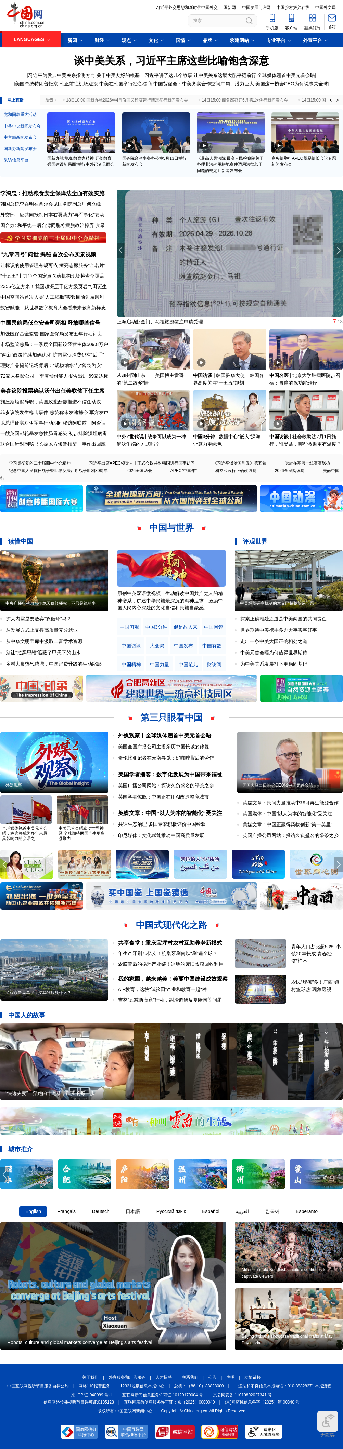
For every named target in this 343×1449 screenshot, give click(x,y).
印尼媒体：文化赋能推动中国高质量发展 (161, 835)
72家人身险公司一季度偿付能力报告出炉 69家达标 (54, 376)
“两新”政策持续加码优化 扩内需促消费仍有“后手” (52, 355)
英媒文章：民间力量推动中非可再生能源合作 (291, 802)
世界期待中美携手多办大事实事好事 (278, 630)
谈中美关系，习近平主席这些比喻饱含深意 (171, 60)
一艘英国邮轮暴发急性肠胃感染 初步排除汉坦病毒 (53, 433)
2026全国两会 (139, 470)
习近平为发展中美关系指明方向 (61, 75)
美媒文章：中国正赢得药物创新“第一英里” (287, 824)
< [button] (330, 100)
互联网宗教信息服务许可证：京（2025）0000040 (169, 1402)
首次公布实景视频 (74, 254)
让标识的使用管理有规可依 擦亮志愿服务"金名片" (53, 265)
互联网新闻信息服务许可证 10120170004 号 (162, 1395)
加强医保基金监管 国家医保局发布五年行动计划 (51, 333)
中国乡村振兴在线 (293, 7)
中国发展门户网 (256, 7)
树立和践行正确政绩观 (235, 470)
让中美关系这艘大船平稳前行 (225, 75)
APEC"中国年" (183, 470)
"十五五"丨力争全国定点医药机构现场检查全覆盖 (52, 276)
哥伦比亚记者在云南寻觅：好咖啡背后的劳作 (166, 758)
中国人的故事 (26, 1015)
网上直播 (15, 100)
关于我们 (90, 1377)
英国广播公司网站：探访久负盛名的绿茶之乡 (166, 785)
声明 (230, 1377)
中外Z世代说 (130, 436)
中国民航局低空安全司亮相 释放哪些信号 (50, 323)
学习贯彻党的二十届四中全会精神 (40, 463)
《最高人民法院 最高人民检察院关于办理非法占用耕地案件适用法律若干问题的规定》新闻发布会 (230, 164)
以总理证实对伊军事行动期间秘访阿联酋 (43, 423)
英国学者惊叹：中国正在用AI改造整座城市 (163, 797)
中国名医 (279, 375)
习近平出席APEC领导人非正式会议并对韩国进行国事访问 (142, 463)
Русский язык (171, 1211)
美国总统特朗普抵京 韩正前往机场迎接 (56, 83)
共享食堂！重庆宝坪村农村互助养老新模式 (170, 943)
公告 (212, 1377)
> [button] (337, 100)
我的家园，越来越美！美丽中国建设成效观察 (173, 979)
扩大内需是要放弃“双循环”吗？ (38, 618)
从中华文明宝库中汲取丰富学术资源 (44, 641)
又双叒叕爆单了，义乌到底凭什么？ (38, 992)
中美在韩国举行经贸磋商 (125, 83)
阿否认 (98, 423)
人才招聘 (163, 1377)
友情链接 (252, 1377)
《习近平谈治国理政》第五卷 (239, 463)
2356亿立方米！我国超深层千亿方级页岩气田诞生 (53, 286)
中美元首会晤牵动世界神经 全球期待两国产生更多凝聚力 (82, 833)
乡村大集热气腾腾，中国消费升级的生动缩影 (54, 664)
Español (210, 1211)
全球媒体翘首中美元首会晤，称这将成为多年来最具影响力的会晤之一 (24, 833)
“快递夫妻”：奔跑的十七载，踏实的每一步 (50, 1093)
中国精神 (131, 664)
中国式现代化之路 (171, 925)
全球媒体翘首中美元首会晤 (286, 75)
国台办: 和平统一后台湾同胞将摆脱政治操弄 (47, 225)
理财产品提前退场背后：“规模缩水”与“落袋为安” (51, 365)
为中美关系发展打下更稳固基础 (273, 664)
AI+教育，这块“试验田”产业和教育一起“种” (163, 989)
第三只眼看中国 (171, 717)
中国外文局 (325, 7)
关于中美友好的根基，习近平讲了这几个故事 (144, 75)
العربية (242, 1211)
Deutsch (100, 1211)
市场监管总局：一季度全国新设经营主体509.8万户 (54, 344)
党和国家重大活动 (20, 114)
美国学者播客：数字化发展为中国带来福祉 (170, 774)
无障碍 (327, 1424)
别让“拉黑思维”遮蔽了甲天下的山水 (43, 652)
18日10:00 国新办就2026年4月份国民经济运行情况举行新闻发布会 (127, 100)
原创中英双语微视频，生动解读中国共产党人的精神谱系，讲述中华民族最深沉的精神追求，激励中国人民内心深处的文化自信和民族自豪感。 (170, 601)
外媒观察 (13, 785)
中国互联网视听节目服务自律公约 (38, 1386)
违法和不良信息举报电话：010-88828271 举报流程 (285, 1386)
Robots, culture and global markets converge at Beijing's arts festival (79, 1342)
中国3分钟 (204, 436)
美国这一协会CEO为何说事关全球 (291, 83)
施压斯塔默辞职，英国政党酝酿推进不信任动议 (50, 401)
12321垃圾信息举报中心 (142, 1386)
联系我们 (190, 1377)
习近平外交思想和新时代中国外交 (187, 7)
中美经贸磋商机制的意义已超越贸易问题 (277, 603)
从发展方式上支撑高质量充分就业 (42, 630)
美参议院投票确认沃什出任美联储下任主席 (52, 391)
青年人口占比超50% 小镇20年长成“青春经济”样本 (316, 954)
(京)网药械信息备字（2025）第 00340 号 (262, 1402)
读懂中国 (20, 541)
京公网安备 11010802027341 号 (242, 1395)
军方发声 (99, 412)
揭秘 (45, 254)
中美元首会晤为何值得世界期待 (273, 652)
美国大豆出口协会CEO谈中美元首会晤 (277, 785)
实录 (100, 225)
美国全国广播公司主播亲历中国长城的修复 (163, 746)
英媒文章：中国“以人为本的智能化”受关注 (170, 813)
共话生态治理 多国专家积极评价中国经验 (162, 824)
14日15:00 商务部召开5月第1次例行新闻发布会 (245, 100)
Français (66, 1211)
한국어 (272, 1211)
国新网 (230, 7)
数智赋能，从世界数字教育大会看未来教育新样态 (53, 307)
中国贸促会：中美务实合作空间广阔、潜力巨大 (203, 83)
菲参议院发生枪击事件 (24, 412)
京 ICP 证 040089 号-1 (91, 1395)
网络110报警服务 (94, 1386)
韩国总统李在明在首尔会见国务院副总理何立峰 (50, 204)
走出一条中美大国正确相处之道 (273, 641)
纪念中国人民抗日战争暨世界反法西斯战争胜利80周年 (58, 470)
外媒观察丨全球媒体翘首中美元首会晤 (164, 735)
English (33, 1211)
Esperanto (307, 1211)
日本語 (133, 1211)
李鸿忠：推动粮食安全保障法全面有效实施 (52, 193)
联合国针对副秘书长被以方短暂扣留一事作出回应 (53, 444)
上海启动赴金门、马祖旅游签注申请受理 (160, 321)
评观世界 (255, 541)
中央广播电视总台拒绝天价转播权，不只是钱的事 (50, 603)
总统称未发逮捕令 (69, 412)
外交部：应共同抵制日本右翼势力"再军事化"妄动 (52, 214)
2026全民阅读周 (290, 470)
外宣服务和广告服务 (127, 1377)
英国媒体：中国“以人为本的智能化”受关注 (287, 813)
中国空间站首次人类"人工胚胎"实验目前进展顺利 (52, 297)
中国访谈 (202, 375)
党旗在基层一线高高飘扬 (307, 463)
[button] (338, 250)
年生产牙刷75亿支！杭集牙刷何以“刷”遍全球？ (168, 953)
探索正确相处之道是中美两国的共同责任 (283, 618)
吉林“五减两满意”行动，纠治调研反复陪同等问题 (170, 1000)
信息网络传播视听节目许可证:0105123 (78, 1402)
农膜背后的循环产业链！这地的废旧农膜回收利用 (171, 964)
